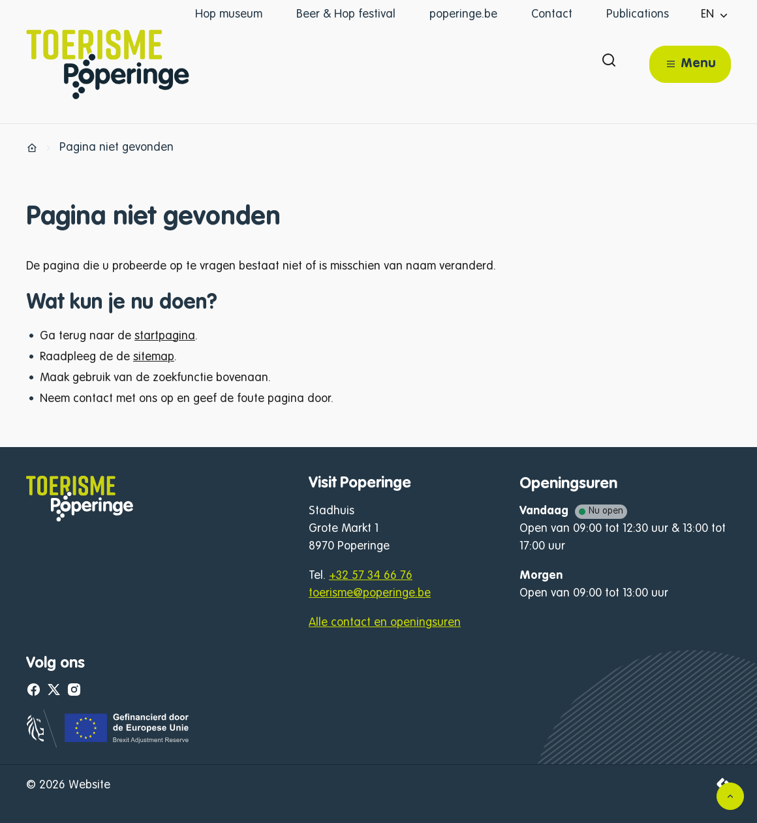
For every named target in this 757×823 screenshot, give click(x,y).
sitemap (153, 357)
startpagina (164, 336)
